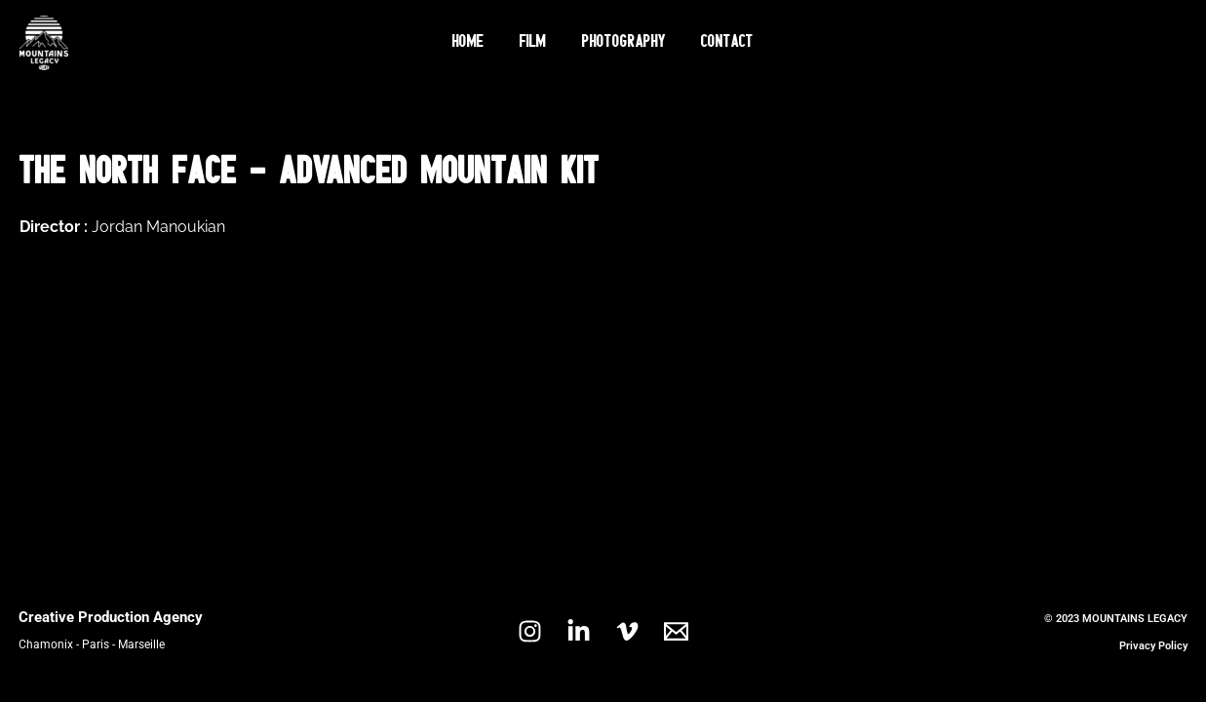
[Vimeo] (627, 631)
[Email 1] (676, 631)
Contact (718, 43)
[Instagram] (530, 631)
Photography (621, 43)
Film (537, 43)
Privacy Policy (1153, 646)
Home (478, 43)
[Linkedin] (578, 631)
